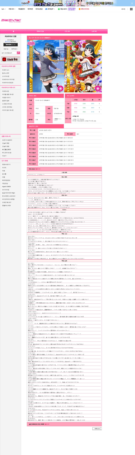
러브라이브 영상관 (7, 82)
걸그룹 (4, 174)
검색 (18, 53)
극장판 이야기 (6, 97)
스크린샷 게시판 (7, 104)
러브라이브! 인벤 (10, 36)
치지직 (4, 167)
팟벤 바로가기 (6, 164)
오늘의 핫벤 (5, 143)
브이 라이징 (5, 189)
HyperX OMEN (6, 186)
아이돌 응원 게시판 (7, 94)
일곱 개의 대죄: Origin (8, 193)
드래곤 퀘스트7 (6, 202)
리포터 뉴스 (5, 70)
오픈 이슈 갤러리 (7, 140)
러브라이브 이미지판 (8, 79)
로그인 (123, 9)
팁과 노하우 (5, 73)
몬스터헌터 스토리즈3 (8, 196)
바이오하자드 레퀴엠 (8, 199)
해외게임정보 (6, 180)
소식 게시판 (5, 76)
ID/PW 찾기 (14, 49)
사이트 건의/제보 (7, 107)
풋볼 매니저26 (6, 205)
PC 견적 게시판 (6, 152)
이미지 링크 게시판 (7, 110)
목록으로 (97, 428)
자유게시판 (5, 91)
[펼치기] (37, 169)
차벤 (3, 170)
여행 (3, 177)
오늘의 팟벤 (5, 146)
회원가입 (6, 49)
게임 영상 (5, 183)
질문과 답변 (5, 100)
